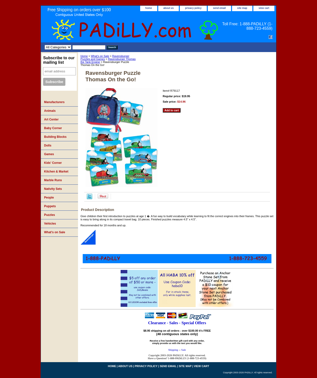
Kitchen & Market (56, 171)
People (49, 197)
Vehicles (50, 223)
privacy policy (193, 8)
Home (84, 56)
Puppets (50, 206)
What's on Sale (100, 56)
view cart (264, 8)
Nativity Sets (53, 189)
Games (49, 154)
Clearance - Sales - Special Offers (177, 322)
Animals (50, 111)
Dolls (47, 145)
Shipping (173, 349)
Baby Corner (53, 128)
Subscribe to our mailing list (59, 60)
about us (168, 8)
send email (219, 8)
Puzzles (49, 215)
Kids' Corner (53, 163)
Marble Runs (53, 180)
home (148, 8)
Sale (183, 349)
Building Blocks (55, 137)
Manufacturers (54, 102)
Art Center (51, 119)
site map (242, 8)
